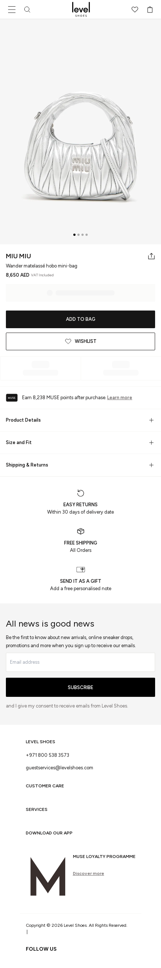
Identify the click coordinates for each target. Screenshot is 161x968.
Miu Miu (18, 256)
